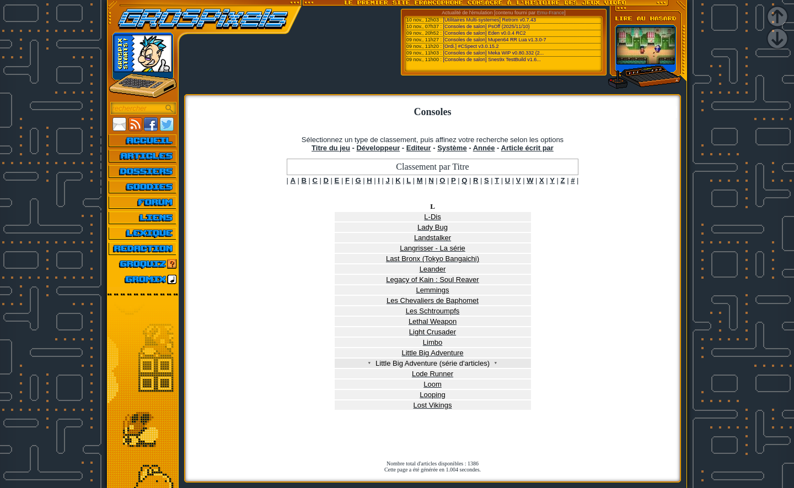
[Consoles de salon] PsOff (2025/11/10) (486, 26)
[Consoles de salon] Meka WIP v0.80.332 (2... (493, 53)
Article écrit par (527, 148)
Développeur (378, 148)
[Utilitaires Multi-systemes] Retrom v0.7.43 (489, 20)
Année (484, 148)
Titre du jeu (331, 148)
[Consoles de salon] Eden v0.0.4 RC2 (484, 33)
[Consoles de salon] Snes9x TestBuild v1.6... (491, 59)
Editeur (418, 148)
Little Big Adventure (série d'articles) (432, 363)
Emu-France (551, 12)
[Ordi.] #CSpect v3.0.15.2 (470, 46)
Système (451, 148)
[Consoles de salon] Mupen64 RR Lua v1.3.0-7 (494, 39)
